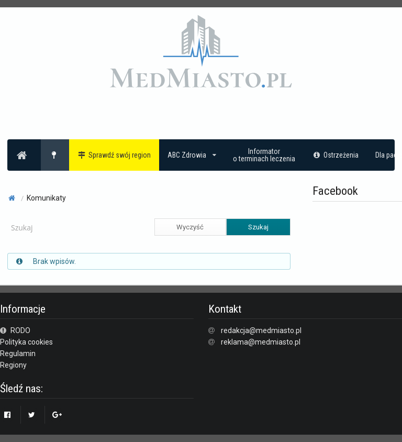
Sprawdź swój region (114, 155)
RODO (15, 330)
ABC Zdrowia (192, 155)
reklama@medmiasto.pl (260, 342)
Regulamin (18, 353)
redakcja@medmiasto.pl (261, 330)
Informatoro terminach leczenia (264, 155)
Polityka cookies (26, 342)
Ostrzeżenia (335, 155)
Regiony (13, 365)
